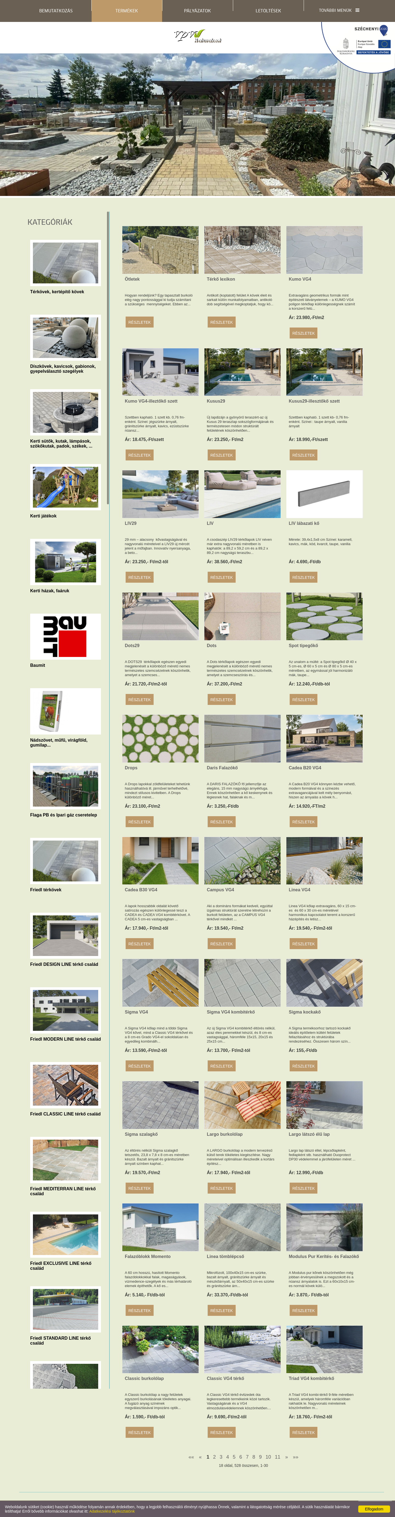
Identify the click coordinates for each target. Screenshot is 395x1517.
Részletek (139, 322)
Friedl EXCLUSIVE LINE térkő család (60, 1265)
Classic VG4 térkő (225, 1378)
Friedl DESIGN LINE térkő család (64, 964)
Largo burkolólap (225, 1134)
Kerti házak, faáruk (49, 590)
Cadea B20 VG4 (305, 767)
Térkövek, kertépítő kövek (57, 291)
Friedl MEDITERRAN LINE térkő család (63, 1190)
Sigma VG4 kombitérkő (231, 1012)
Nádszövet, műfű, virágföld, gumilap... (59, 742)
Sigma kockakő (305, 1012)
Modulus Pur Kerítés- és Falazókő (324, 1256)
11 (277, 1457)
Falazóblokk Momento (148, 1256)
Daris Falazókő (222, 767)
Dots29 (132, 645)
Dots (212, 645)
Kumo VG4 (300, 279)
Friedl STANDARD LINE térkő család (60, 1340)
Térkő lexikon (221, 279)
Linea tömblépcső (225, 1256)
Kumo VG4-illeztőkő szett (151, 401)
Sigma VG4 (136, 1012)
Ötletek (132, 279)
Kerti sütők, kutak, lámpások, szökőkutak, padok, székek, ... (61, 443)
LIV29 (131, 523)
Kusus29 (216, 401)
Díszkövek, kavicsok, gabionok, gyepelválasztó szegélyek (63, 368)
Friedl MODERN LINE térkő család (65, 1039)
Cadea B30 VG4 (141, 889)
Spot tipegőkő (303, 645)
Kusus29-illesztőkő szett (314, 401)
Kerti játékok (43, 516)
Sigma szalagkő (141, 1134)
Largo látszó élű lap (309, 1134)
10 (268, 1457)
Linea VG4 (299, 889)
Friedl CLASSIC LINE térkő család (65, 1114)
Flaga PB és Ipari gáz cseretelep (63, 815)
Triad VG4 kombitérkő (311, 1378)
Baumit (37, 665)
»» (295, 1457)
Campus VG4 (220, 889)
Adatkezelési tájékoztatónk (112, 1511)
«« (191, 1457)
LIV (210, 523)
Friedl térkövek (45, 889)
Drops (131, 767)
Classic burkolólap (144, 1378)
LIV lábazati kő (304, 523)
